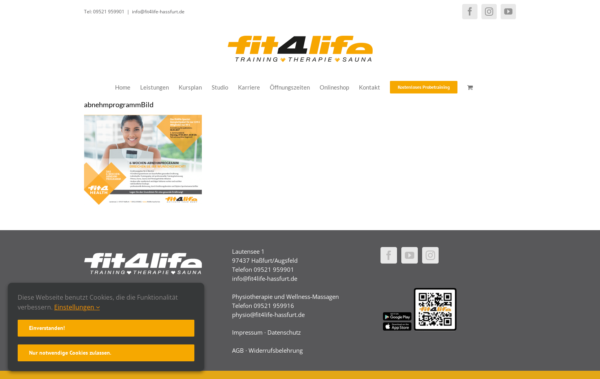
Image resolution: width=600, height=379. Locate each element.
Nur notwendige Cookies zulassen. (70, 352)
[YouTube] (409, 255)
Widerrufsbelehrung (276, 350)
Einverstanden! (47, 327)
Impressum (247, 332)
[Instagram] (430, 255)
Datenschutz (284, 332)
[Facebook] (388, 255)
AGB (238, 350)
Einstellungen (77, 307)
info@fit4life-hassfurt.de (158, 11)
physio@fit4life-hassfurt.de (268, 315)
